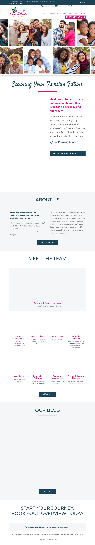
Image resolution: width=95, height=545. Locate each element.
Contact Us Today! (16, 3)
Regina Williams (38, 336)
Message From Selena (64, 153)
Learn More (47, 243)
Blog (83, 13)
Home (44, 13)
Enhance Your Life (75, 17)
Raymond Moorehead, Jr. (57, 377)
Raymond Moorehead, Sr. (19, 337)
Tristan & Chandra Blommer (76, 377)
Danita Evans (57, 336)
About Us (55, 13)
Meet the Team (70, 13)
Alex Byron (19, 376)
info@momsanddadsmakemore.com (70, 6)
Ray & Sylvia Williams (76, 337)
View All (47, 394)
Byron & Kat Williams (38, 377)
